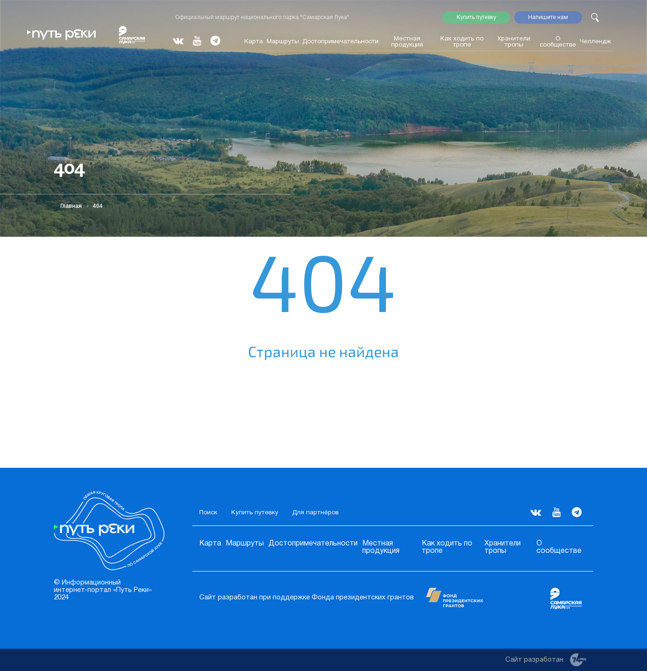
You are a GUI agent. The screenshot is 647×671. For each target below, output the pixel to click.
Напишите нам (548, 17)
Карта (253, 42)
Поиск (208, 513)
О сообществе (558, 42)
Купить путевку (476, 17)
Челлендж (595, 42)
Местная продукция (407, 42)
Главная (71, 206)
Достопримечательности (340, 42)
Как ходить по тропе (462, 42)
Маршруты (283, 42)
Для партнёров (315, 513)
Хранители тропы (513, 42)
